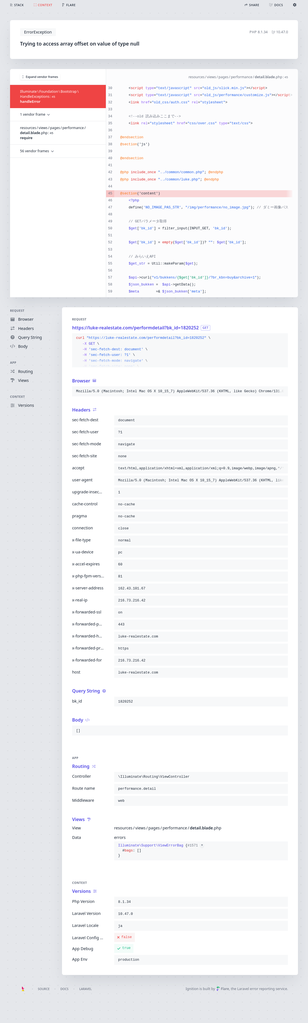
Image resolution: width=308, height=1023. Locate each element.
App (13, 363)
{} (161, 851)
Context (17, 397)
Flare (222, 988)
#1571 (195, 846)
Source (44, 989)
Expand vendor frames (40, 77)
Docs (64, 989)
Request (17, 311)
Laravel (85, 989)
